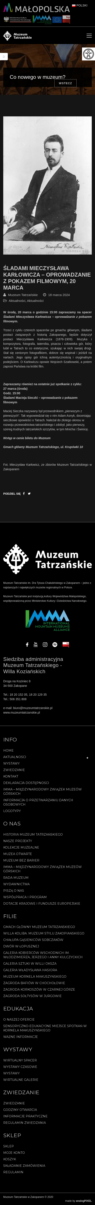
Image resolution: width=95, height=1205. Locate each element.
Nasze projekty (17, 841)
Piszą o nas (13, 891)
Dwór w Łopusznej (21, 946)
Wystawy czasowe (20, 1067)
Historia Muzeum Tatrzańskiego (33, 834)
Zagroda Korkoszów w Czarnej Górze (39, 989)
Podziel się (12, 493)
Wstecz (65, 83)
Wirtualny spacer (20, 1060)
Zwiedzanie (14, 770)
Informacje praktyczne (25, 1116)
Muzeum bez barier (21, 860)
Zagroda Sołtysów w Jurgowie (32, 996)
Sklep (8, 1146)
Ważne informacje (20, 1037)
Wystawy (11, 763)
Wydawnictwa (16, 884)
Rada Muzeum (16, 878)
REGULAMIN (13, 1172)
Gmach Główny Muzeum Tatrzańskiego (39, 927)
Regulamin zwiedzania (24, 1123)
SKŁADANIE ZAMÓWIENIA (24, 1166)
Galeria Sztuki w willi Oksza (29, 964)
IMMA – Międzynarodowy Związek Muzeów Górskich (42, 791)
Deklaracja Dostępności (26, 783)
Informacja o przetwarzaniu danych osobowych (38, 802)
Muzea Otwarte (17, 854)
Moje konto (14, 1153)
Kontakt (10, 776)
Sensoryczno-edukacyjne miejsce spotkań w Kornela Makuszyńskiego (45, 1028)
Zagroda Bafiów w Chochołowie (34, 983)
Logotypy (12, 811)
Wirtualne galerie (20, 1080)
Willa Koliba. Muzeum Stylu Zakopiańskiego (43, 933)
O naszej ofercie (19, 1019)
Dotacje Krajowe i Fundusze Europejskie (41, 904)
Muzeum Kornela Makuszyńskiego (34, 977)
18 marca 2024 (59, 295)
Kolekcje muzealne (21, 847)
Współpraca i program (25, 897)
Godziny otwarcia (20, 1110)
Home (8, 750)
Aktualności (17, 300)
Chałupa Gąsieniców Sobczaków (33, 940)
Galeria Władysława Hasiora (30, 970)
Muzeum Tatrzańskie (23, 295)
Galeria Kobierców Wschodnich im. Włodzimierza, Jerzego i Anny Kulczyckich (43, 955)
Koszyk (9, 1159)
